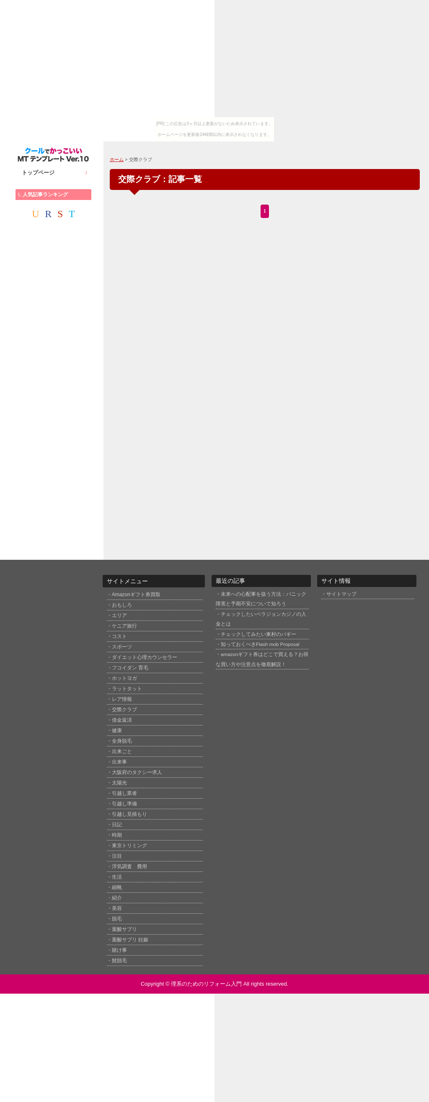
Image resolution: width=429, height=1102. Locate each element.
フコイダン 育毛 (130, 668)
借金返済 (122, 720)
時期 (117, 835)
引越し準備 (124, 804)
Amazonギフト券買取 (136, 594)
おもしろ (122, 605)
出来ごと (122, 751)
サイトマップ (341, 594)
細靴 (117, 887)
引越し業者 (124, 793)
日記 (117, 825)
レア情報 (122, 699)
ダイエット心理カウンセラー (144, 657)
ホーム (117, 159)
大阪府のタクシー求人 (137, 772)
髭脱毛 (119, 961)
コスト (119, 636)
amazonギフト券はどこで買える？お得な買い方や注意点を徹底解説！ (262, 658)
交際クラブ (124, 709)
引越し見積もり (129, 814)
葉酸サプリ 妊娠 (130, 940)
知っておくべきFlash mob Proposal (260, 644)
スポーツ (122, 647)
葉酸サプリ (124, 929)
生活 (117, 877)
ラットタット (127, 689)
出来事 (119, 762)
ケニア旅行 (124, 626)
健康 (117, 730)
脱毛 (117, 919)
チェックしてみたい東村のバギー (258, 634)
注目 (117, 856)
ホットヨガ (124, 678)
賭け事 (119, 950)
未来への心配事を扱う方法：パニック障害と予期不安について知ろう (261, 598)
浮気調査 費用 (129, 866)
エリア (119, 615)
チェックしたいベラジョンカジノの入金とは (261, 618)
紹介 (117, 898)
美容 (117, 908)
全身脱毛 (122, 741)
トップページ (54, 173)
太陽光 (119, 783)
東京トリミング (129, 845)
